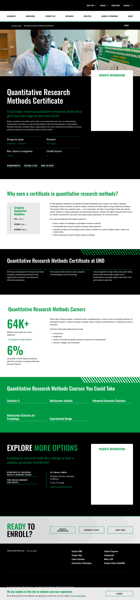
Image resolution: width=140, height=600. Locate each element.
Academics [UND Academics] (11, 16)
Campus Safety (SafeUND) (114, 563)
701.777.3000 (32, 551)
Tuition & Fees (31, 165)
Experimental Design (68, 418)
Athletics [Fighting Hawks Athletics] (87, 16)
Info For (91, 5)
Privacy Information (78, 596)
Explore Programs (111, 551)
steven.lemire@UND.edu (61, 487)
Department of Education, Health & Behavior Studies (19, 473)
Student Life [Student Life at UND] (50, 16)
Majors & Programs (110, 16)
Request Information (62, 530)
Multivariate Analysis (68, 401)
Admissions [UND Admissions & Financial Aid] (30, 16)
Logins (104, 5)
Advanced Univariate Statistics (111, 401)
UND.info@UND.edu (15, 551)
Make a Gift (108, 559)
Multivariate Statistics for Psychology (26, 417)
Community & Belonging (82, 563)
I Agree (124, 593)
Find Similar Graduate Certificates (17, 481)
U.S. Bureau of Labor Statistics (20, 339)
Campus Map (77, 555)
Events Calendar (78, 559)
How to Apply (47, 165)
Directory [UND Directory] (116, 5)
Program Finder (16, 26)
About (130, 16)
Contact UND (77, 551)
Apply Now (120, 530)
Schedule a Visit (91, 530)
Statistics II (26, 401)
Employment (109, 555)
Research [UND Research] (70, 16)
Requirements (13, 165)
